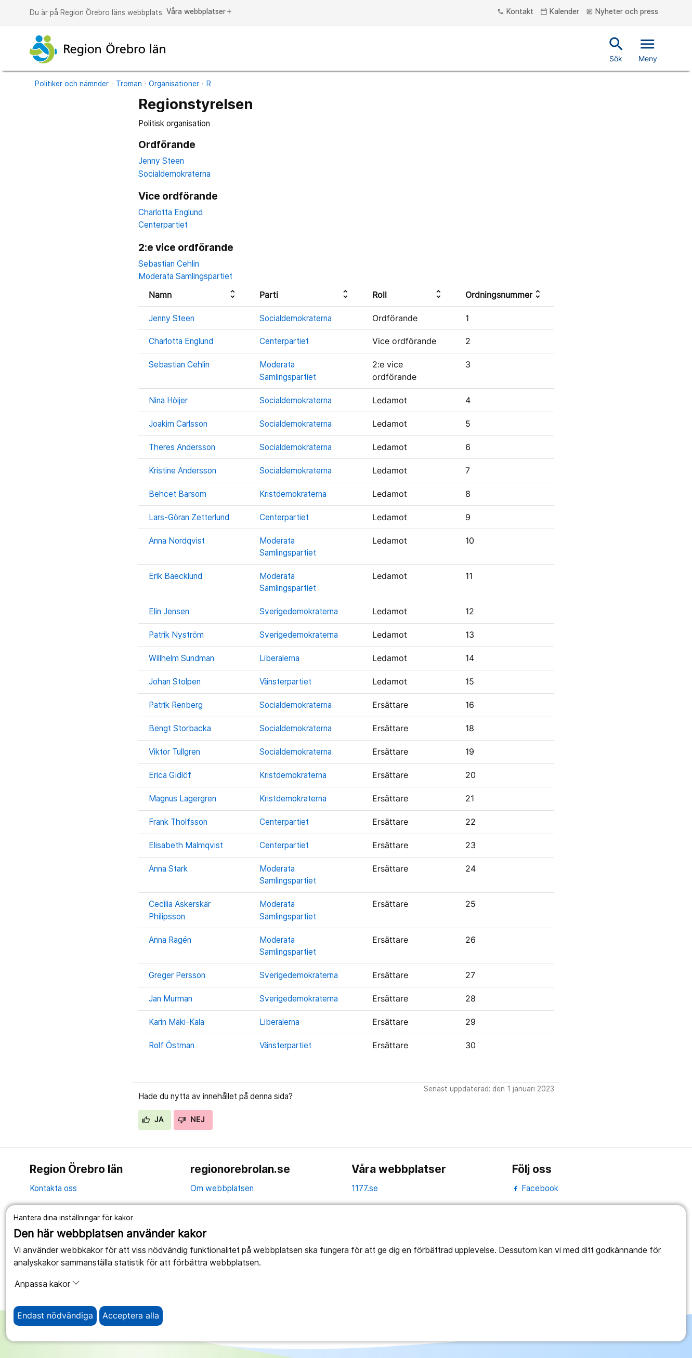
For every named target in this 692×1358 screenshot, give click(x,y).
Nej (191, 1119)
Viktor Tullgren (174, 752)
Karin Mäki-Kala (176, 1022)
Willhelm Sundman (181, 658)
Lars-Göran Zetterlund (189, 517)
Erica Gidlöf (170, 775)
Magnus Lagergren (182, 798)
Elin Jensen (169, 611)
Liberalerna (279, 658)
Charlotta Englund (170, 212)
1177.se (364, 1188)
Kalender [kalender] (559, 12)
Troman (129, 84)
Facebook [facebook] (535, 1188)
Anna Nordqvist (177, 541)
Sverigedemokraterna (298, 611)
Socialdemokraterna (174, 174)
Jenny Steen (161, 161)
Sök (616, 49)
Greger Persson (177, 975)
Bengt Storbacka (180, 728)
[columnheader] (193, 295)
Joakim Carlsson (178, 424)
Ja (152, 1119)
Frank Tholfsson (178, 822)
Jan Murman (170, 999)
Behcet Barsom (177, 494)
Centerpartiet (163, 225)
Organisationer (174, 84)
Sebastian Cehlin (168, 264)
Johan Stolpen (175, 682)
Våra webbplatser (199, 12)
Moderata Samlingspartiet (185, 276)
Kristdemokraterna (293, 494)
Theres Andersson (182, 447)
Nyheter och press (622, 12)
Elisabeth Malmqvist (186, 845)
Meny (647, 49)
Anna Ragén (170, 940)
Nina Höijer (168, 400)
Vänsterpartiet (285, 682)
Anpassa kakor (47, 1283)
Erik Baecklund (175, 576)
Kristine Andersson (182, 471)
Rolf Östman (171, 1045)
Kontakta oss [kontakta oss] (53, 1188)
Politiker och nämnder (72, 84)
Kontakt (515, 12)
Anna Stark (168, 869)
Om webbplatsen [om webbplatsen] (222, 1188)
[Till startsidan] (97, 49)
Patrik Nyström (176, 635)
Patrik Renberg (176, 705)
